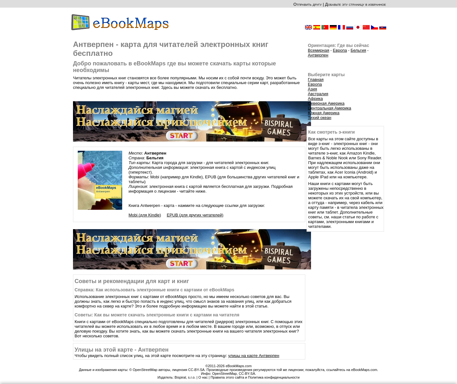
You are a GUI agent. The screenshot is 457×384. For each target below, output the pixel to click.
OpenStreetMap (224, 373)
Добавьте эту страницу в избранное (355, 4)
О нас (203, 377)
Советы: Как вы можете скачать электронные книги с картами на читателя (157, 314)
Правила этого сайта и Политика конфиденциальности (254, 377)
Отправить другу (307, 4)
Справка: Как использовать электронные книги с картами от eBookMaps (154, 289)
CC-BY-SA (247, 373)
